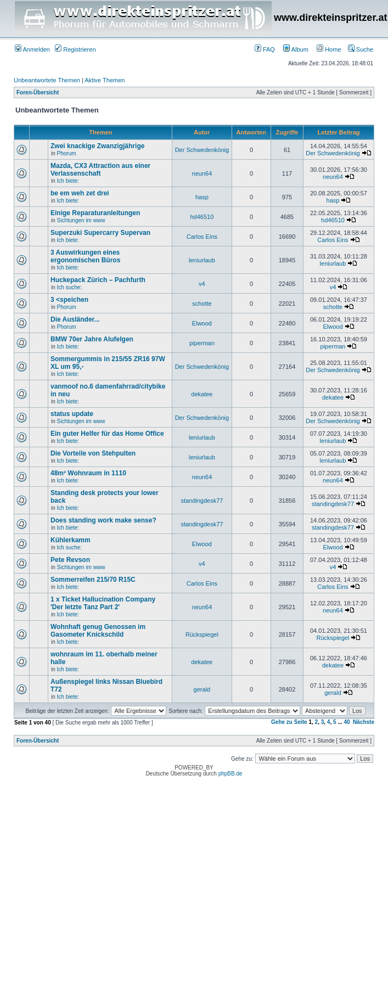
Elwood (202, 323)
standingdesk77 (202, 500)
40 (347, 722)
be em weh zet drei (79, 193)
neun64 (202, 173)
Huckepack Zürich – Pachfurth (97, 280)
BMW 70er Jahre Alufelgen (91, 339)
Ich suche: (69, 287)
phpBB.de (230, 774)
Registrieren (75, 49)
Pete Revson (70, 560)
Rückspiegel (201, 634)
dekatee (201, 394)
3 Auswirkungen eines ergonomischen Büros (85, 256)
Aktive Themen (105, 80)
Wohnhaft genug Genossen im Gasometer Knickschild (97, 630)
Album (295, 49)
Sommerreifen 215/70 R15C (93, 579)
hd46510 (201, 217)
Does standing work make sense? (103, 520)
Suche (360, 49)
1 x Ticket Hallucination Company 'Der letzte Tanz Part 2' (102, 603)
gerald (202, 689)
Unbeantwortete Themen (47, 80)
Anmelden (32, 49)
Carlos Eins (202, 236)
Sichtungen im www (81, 220)
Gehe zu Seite (289, 722)
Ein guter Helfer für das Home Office (107, 433)
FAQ (265, 49)
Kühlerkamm (70, 540)
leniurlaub (202, 260)
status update (71, 414)
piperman (202, 343)
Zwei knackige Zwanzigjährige (97, 146)
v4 (202, 283)
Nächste (363, 722)
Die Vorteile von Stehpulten (93, 453)
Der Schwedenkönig (202, 150)
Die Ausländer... (75, 319)
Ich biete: (68, 181)
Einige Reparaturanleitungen (95, 213)
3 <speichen (69, 300)
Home (329, 49)
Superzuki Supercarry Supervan (100, 233)
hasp (202, 197)
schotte (201, 303)
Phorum (66, 153)
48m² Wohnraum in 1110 (88, 473)
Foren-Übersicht (37, 92)
